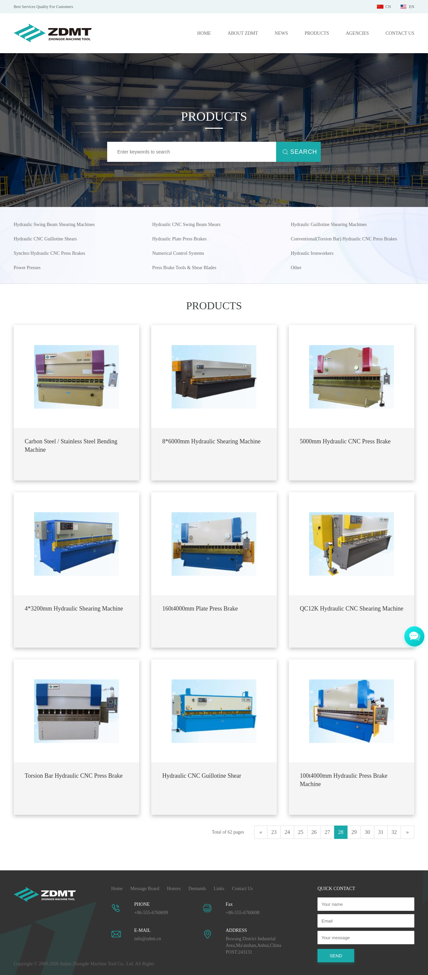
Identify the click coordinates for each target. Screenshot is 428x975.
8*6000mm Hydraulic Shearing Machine (211, 441)
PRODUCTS (316, 33)
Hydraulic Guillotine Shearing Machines (329, 224)
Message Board (144, 888)
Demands (197, 888)
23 (274, 832)
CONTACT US (400, 33)
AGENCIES (357, 33)
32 (394, 832)
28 (341, 832)
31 (381, 832)
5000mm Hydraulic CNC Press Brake (345, 441)
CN (388, 7)
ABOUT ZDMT (243, 33)
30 (367, 832)
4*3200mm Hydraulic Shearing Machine (74, 608)
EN (411, 7)
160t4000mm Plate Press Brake (200, 608)
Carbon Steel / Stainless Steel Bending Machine (71, 445)
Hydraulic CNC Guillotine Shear (201, 775)
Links (219, 888)
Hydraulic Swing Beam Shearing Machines (54, 224)
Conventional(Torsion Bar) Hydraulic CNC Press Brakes (344, 238)
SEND (336, 955)
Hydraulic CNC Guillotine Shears (45, 238)
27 (327, 832)
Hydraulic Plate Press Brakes (179, 238)
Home (117, 888)
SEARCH (303, 151)
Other (296, 267)
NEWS (281, 33)
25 (300, 832)
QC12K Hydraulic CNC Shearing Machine (351, 608)
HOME (204, 33)
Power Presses (27, 267)
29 (354, 832)
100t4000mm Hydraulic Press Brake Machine (343, 779)
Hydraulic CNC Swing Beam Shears (186, 224)
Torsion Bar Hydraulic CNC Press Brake (74, 775)
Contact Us (242, 888)
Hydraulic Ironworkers (312, 253)
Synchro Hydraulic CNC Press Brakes (49, 253)
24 (287, 832)
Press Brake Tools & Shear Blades (184, 267)
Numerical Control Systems (178, 253)
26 (314, 832)
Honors (174, 888)
